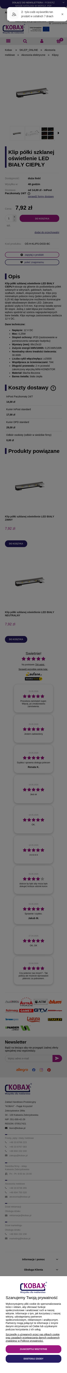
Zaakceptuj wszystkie (33, 1349)
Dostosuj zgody (33, 1359)
